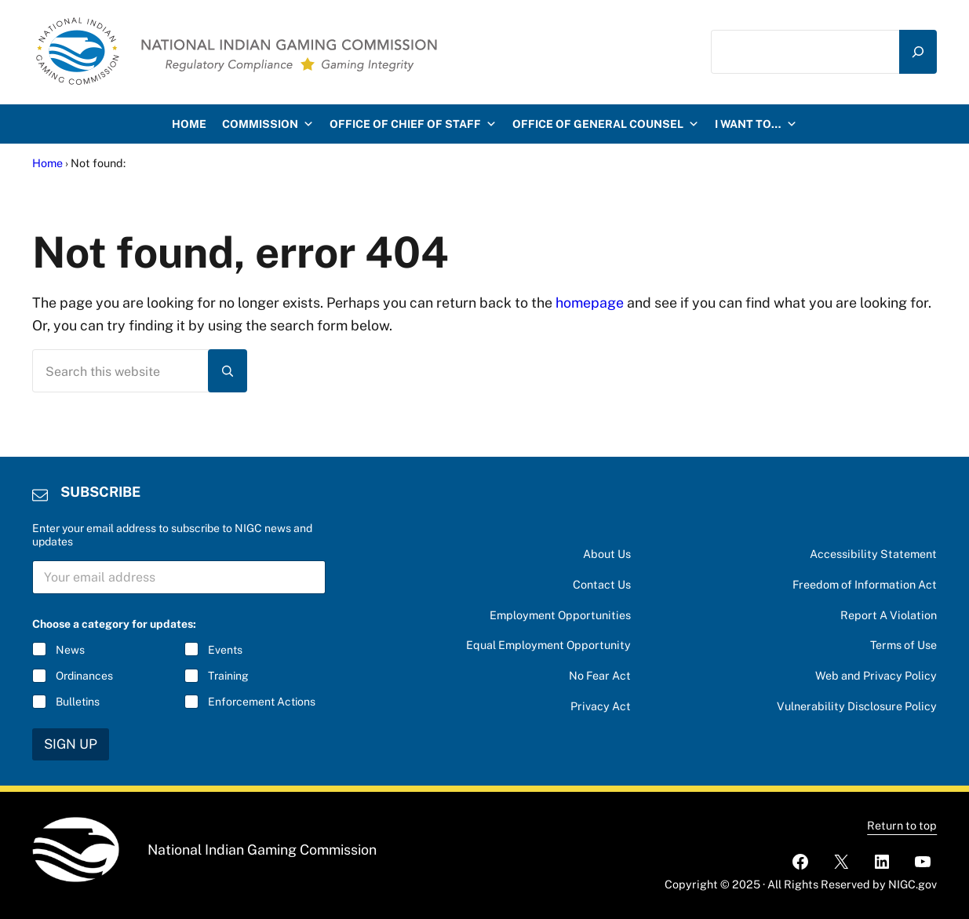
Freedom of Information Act (864, 584)
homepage (590, 302)
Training (228, 675)
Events (225, 650)
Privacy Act (600, 706)
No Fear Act (600, 675)
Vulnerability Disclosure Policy (857, 706)
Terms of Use (903, 644)
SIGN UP (70, 744)
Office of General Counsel (605, 124)
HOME (189, 124)
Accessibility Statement (873, 553)
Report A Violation (888, 615)
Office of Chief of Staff (413, 124)
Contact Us (602, 584)
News (70, 650)
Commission (268, 124)
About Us (607, 553)
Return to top (902, 825)
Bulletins (78, 701)
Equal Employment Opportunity (548, 644)
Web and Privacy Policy (876, 675)
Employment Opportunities (560, 615)
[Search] (918, 51)
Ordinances (84, 675)
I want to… (756, 124)
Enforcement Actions (261, 701)
